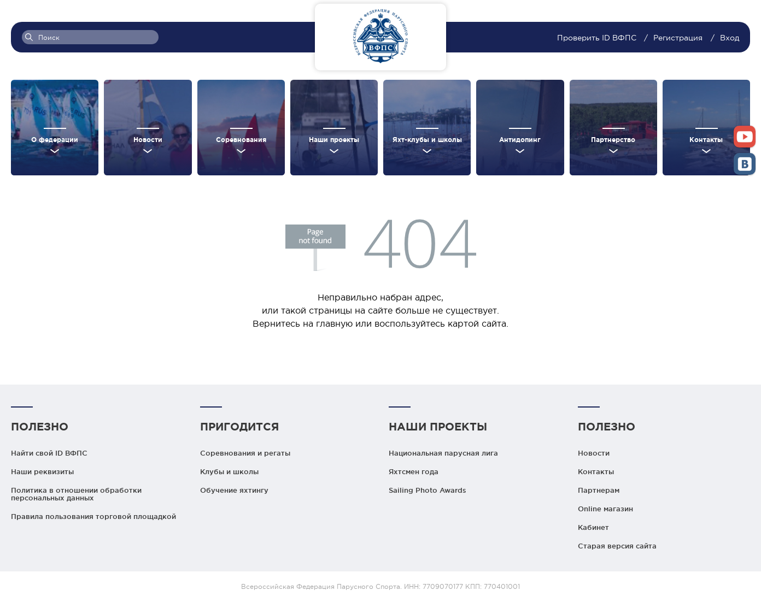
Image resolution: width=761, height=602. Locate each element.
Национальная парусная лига (443, 453)
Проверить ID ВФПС (598, 37)
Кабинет (593, 527)
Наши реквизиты (42, 471)
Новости (594, 453)
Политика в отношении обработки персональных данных (76, 493)
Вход (729, 37)
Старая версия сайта (617, 546)
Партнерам (598, 490)
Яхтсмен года (413, 471)
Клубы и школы (229, 471)
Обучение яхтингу (234, 490)
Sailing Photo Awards (427, 490)
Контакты (596, 471)
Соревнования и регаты (245, 453)
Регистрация (678, 37)
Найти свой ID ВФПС (49, 453)
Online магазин (605, 508)
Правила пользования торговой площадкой (93, 516)
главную (334, 323)
